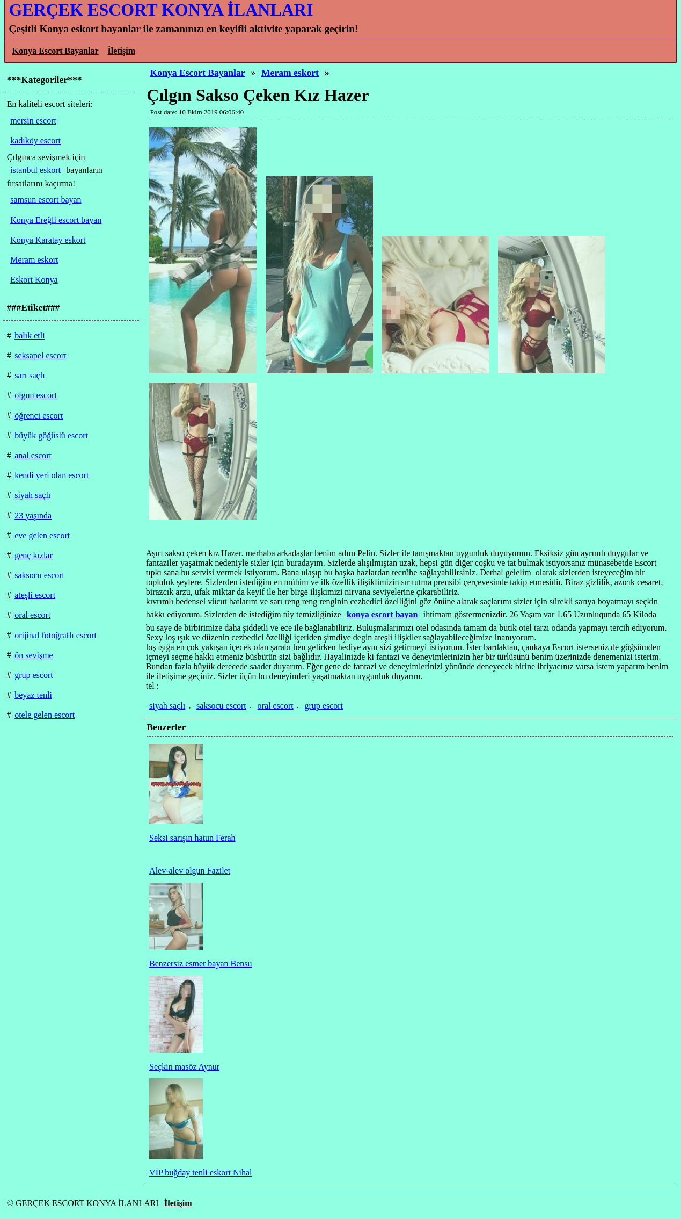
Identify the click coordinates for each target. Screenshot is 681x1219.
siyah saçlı (167, 705)
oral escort (276, 705)
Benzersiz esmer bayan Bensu (200, 963)
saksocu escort (221, 705)
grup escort (323, 705)
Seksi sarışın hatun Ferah (192, 837)
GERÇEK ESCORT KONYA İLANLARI (161, 9)
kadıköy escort (35, 140)
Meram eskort (290, 72)
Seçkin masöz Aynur (184, 1066)
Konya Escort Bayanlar (55, 50)
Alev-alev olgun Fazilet (189, 870)
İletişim (121, 50)
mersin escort (33, 120)
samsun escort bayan (45, 199)
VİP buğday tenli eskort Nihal (200, 1172)
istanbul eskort (35, 170)
